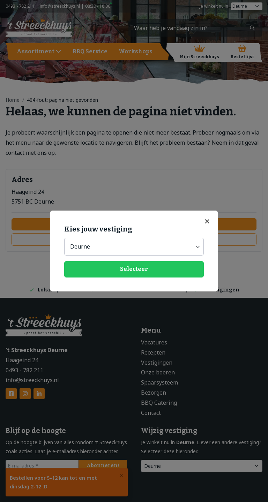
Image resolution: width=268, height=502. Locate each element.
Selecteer (134, 269)
